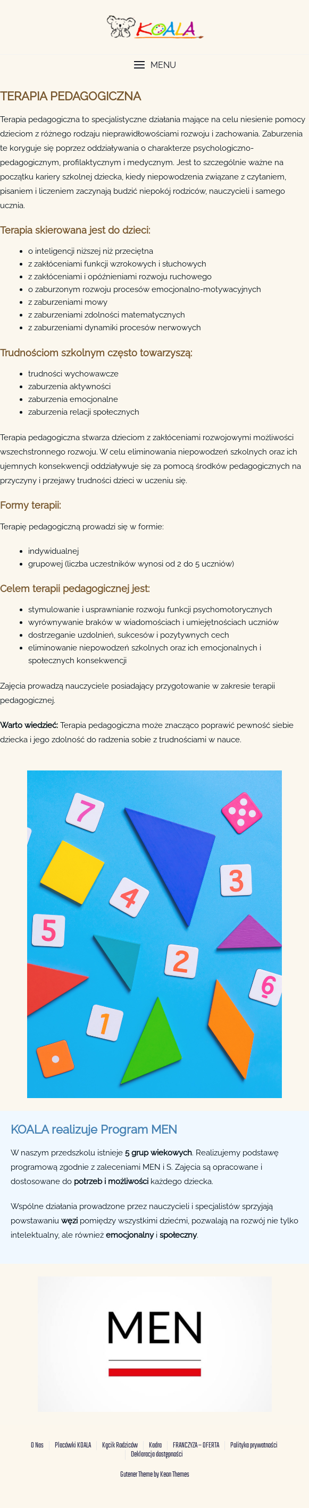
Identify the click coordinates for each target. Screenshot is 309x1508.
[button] (154, 65)
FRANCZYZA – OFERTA (196, 1446)
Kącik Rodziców (120, 1446)
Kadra (155, 1446)
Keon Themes (174, 1475)
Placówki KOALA (73, 1446)
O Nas (37, 1446)
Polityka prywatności (254, 1446)
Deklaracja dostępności (157, 1455)
